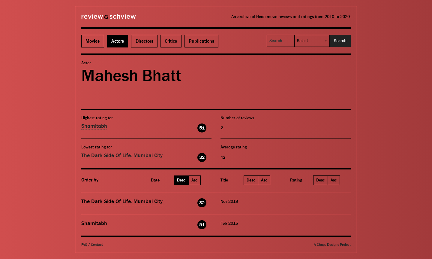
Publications (201, 41)
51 (202, 128)
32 (202, 157)
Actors (117, 41)
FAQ (84, 244)
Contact (97, 244)
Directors (144, 41)
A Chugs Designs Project (332, 244)
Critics (171, 41)
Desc (181, 180)
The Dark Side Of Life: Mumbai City (122, 155)
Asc (194, 180)
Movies (93, 41)
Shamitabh (94, 126)
